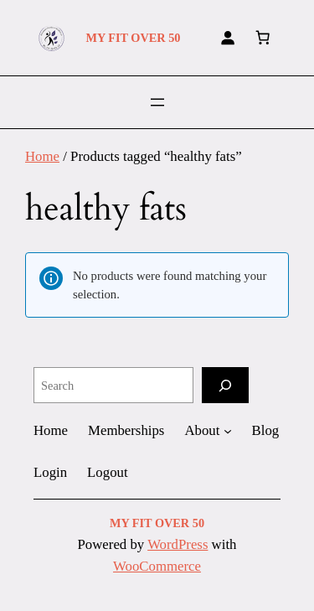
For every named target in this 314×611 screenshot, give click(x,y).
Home (42, 156)
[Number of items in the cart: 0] (263, 37)
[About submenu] (228, 431)
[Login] (227, 37)
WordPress (177, 544)
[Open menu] (157, 102)
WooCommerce (157, 566)
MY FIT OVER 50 (132, 37)
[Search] (225, 385)
